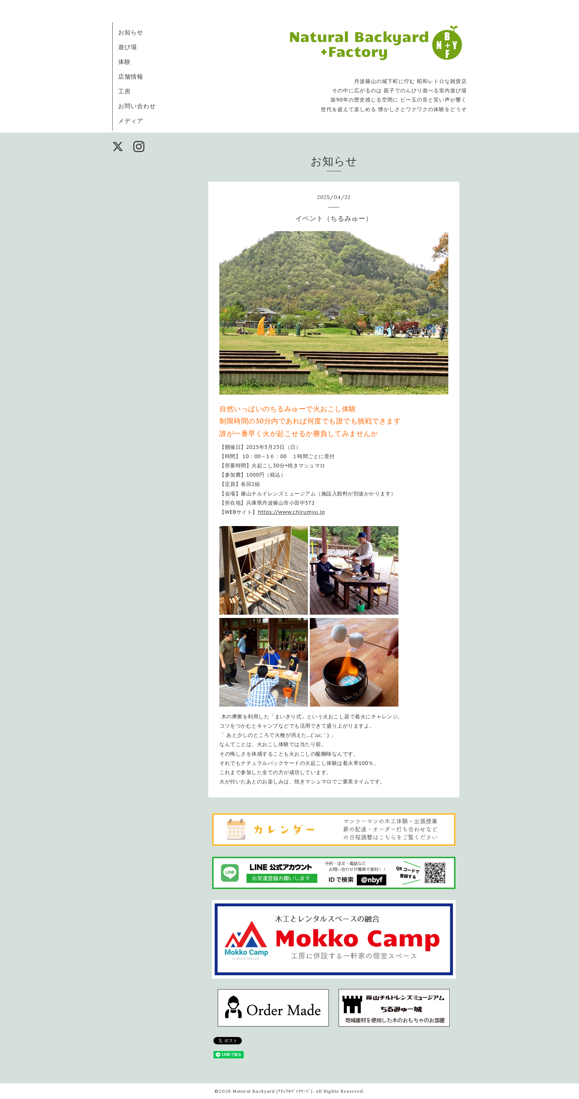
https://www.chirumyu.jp (291, 512)
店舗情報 (130, 76)
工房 (124, 91)
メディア (130, 120)
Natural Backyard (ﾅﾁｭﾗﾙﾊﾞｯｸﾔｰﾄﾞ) (273, 1091)
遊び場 (127, 47)
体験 (124, 61)
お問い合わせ (137, 106)
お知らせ (130, 32)
